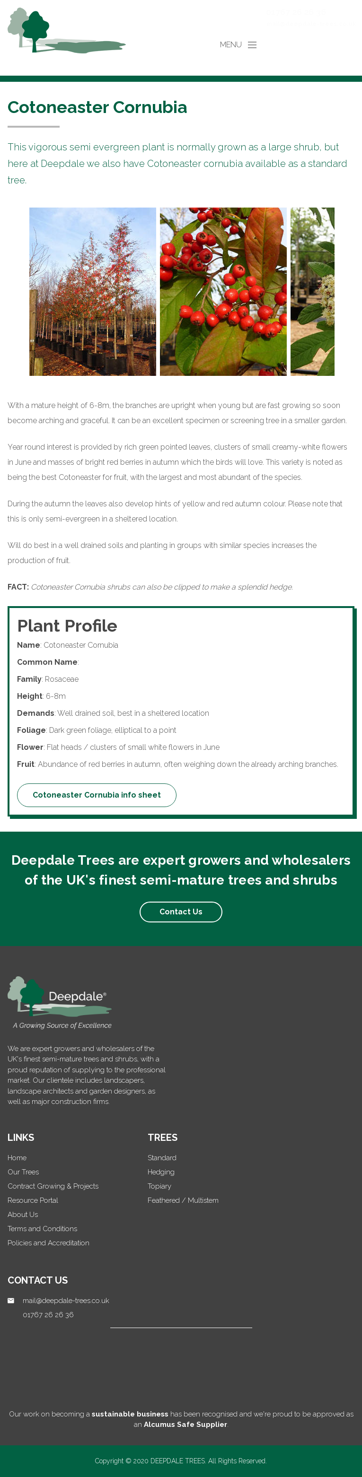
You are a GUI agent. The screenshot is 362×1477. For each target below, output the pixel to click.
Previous (16, 294)
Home (17, 1158)
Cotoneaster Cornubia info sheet (97, 795)
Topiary (159, 1186)
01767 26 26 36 (296, 12)
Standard (162, 1158)
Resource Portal (33, 1200)
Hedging (161, 1172)
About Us (23, 1214)
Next (346, 294)
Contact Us (181, 911)
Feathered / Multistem (183, 1200)
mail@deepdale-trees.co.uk (311, 23)
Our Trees (23, 1172)
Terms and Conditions (42, 1229)
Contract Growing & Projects (53, 1186)
